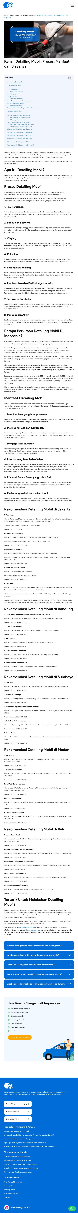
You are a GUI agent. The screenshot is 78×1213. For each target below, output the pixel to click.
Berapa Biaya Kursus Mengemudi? (17, 1131)
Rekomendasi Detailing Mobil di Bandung (20, 132)
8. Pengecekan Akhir (16, 105)
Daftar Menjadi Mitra (11, 1194)
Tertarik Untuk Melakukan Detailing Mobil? (20, 145)
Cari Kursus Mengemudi (13, 1182)
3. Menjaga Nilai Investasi (17, 120)
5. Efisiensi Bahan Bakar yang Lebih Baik (22, 124)
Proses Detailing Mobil (14, 85)
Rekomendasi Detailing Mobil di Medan (19, 139)
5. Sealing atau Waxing (16, 98)
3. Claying (13, 94)
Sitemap (7, 1197)
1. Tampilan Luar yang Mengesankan (20, 115)
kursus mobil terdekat (28, 927)
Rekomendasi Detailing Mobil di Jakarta (19, 129)
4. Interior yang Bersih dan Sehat (20, 122)
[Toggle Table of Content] (69, 78)
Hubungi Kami (9, 1190)
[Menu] (71, 5)
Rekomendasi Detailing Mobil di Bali (18, 142)
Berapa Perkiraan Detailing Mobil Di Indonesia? (22, 108)
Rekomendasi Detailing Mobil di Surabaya (20, 135)
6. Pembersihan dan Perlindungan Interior (22, 101)
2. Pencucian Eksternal (16, 91)
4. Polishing (13, 96)
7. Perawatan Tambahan (17, 103)
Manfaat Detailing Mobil (14, 111)
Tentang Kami (9, 1186)
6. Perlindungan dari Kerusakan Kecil (21, 126)
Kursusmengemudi (33, 930)
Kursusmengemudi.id (21, 1207)
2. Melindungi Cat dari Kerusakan (20, 117)
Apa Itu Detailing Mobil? (14, 82)
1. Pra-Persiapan (14, 89)
